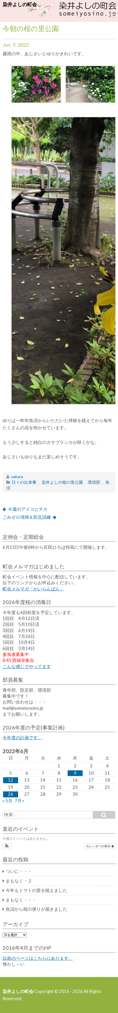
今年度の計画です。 (22, 737)
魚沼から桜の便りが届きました (36, 909)
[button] (7, 846)
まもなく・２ (19, 880)
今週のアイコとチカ (28, 509)
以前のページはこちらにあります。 (38, 958)
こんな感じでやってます (27, 666)
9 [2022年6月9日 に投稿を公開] (75, 773)
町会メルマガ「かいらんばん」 (33, 588)
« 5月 (7, 800)
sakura (17, 476)
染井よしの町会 (20, 4)
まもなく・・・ (21, 899)
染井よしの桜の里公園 (62, 482)
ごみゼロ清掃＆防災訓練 (27, 517)
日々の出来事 (24, 482)
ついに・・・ (19, 871)
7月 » (20, 800)
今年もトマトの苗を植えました (36, 890)
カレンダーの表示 (100, 846)
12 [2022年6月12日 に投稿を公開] (10, 780)
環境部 (94, 482)
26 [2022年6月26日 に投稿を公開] (10, 794)
